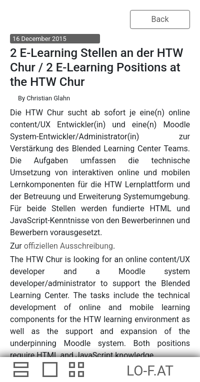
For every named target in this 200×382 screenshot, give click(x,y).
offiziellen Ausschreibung (68, 246)
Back (159, 19)
